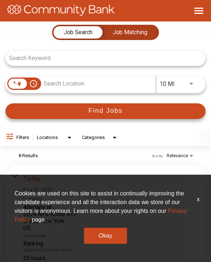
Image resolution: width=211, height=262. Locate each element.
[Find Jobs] (105, 111)
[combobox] (102, 58)
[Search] (105, 111)
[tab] (78, 32)
